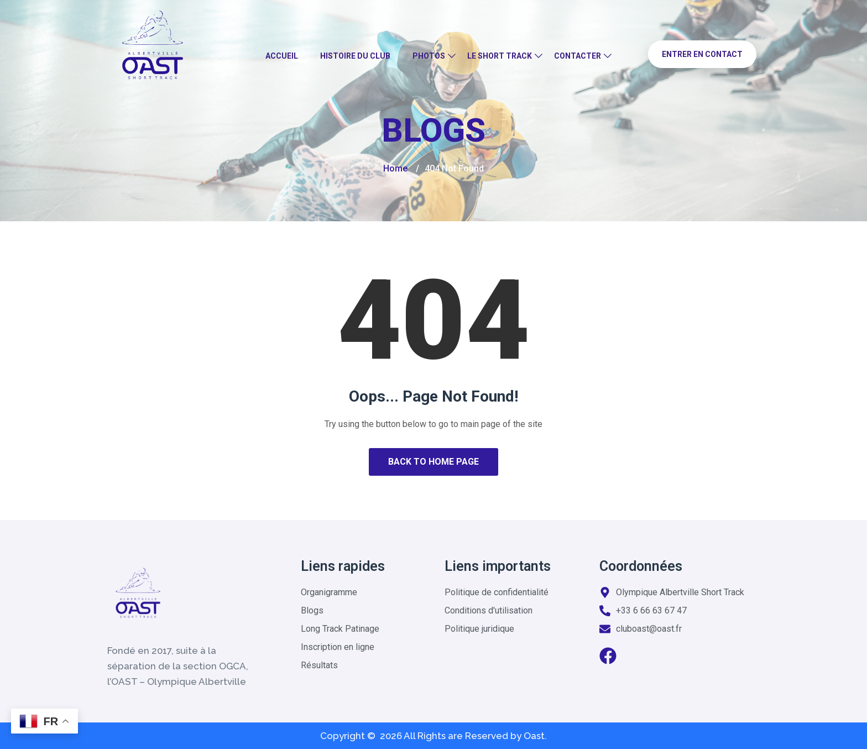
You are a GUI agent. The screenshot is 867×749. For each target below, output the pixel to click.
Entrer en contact (702, 54)
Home (395, 168)
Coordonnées (640, 566)
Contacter (577, 55)
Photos (428, 55)
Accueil (281, 55)
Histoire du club (355, 55)
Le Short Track (499, 55)
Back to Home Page (433, 461)
